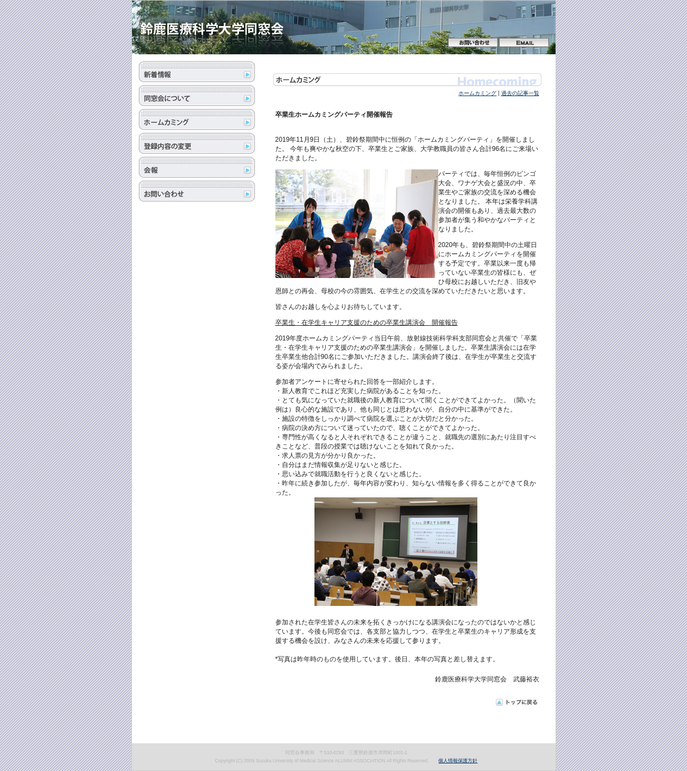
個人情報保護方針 (457, 760)
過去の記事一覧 (520, 93)
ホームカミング (477, 93)
